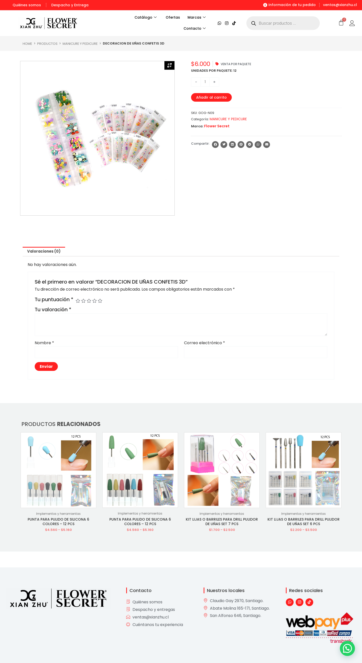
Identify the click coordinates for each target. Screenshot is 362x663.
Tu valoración (53, 310)
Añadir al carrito (212, 97)
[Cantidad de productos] (205, 82)
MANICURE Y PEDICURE (80, 43)
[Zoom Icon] (169, 66)
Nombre (44, 343)
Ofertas (173, 17)
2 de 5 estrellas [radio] (84, 301)
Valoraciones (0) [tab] (45, 252)
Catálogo (143, 17)
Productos (47, 43)
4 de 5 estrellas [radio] (95, 301)
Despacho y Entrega (69, 5)
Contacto (195, 28)
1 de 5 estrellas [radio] (78, 301)
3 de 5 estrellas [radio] (89, 301)
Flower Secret (216, 126)
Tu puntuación (54, 300)
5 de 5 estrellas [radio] (101, 301)
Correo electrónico (204, 343)
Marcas (197, 17)
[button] (215, 144)
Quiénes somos (27, 5)
